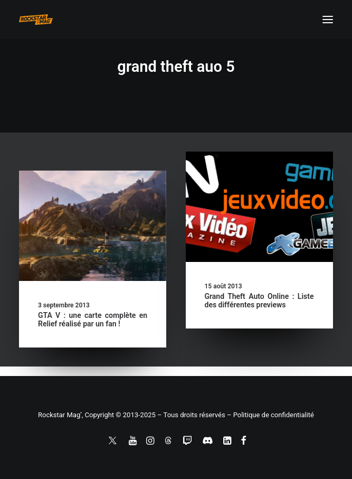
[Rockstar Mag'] (36, 19)
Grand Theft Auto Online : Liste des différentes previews (259, 300)
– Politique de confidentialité (270, 415)
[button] (327, 19)
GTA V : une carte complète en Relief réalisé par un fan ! (92, 319)
